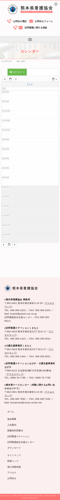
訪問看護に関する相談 (36, 27)
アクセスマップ (15, 374)
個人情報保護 (14, 467)
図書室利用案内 (15, 430)
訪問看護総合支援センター (20, 442)
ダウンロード (14, 448)
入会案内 (11, 425)
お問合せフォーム (44, 21)
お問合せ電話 (20, 21)
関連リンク (13, 461)
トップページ (6, 61)
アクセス (11, 472)
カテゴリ (17, 72)
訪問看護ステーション (18, 436)
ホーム (10, 411)
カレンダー (20, 61)
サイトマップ (14, 455)
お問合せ (11, 478)
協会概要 (11, 419)
